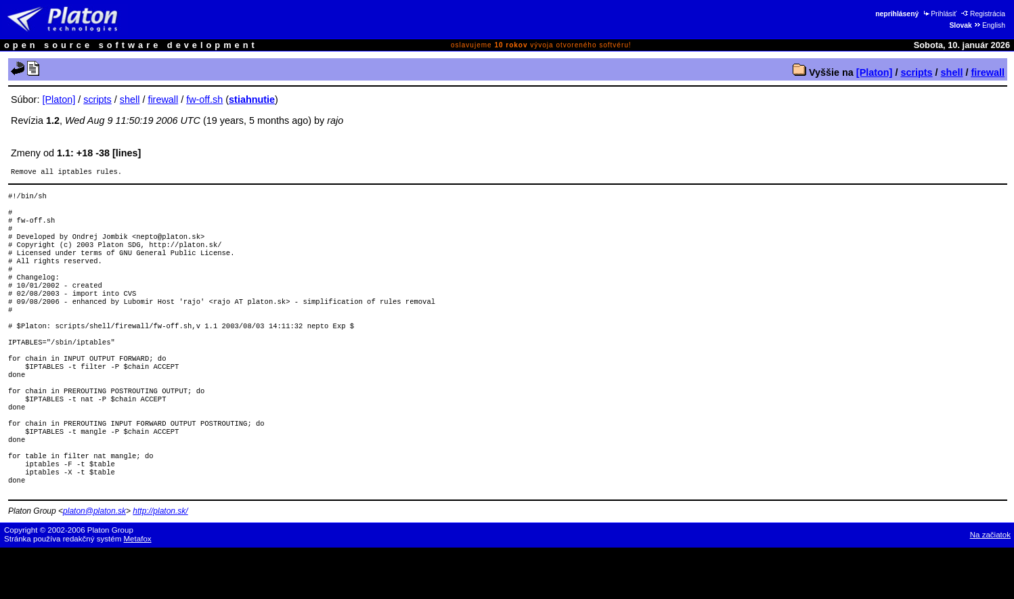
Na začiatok (990, 586)
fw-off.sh (204, 99)
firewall (988, 72)
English (989, 25)
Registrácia (983, 14)
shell (952, 72)
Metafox (138, 590)
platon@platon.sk (94, 562)
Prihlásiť (939, 14)
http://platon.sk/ (160, 562)
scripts (916, 72)
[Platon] (874, 72)
